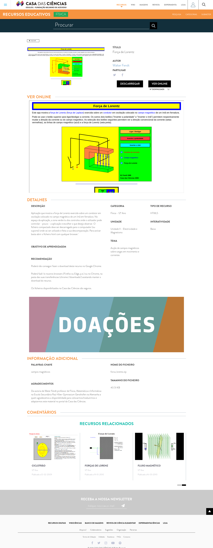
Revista (156, 4)
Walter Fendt (121, 65)
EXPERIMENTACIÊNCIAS (149, 523)
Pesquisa (176, 14)
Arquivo (82, 529)
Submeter (206, 14)
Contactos (126, 537)
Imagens (144, 4)
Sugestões (109, 529)
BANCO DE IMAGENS (94, 523)
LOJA (165, 523)
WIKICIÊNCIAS (75, 523)
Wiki (133, 4)
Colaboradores (95, 529)
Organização (121, 529)
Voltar (33, 41)
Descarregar (130, 84)
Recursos (121, 5)
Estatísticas (110, 537)
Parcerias (133, 529)
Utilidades (101, 537)
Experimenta (170, 4)
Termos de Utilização (89, 537)
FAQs (119, 537)
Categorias (191, 14)
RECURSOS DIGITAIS (57, 523)
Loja (183, 4)
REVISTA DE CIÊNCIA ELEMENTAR (121, 523)
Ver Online (159, 84)
